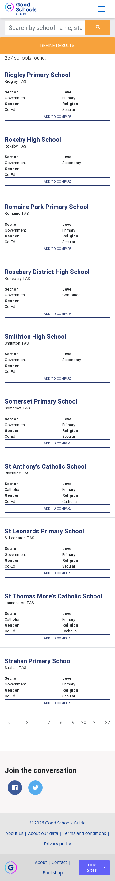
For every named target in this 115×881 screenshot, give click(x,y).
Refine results (57, 45)
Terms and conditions (84, 833)
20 (83, 722)
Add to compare (57, 117)
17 (47, 722)
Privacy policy (57, 843)
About (41, 862)
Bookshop (53, 873)
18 (59, 722)
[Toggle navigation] (102, 9)
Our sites (92, 867)
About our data (43, 833)
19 (71, 722)
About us (14, 833)
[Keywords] (45, 27)
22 (107, 722)
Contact (59, 862)
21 (95, 722)
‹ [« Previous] (9, 722)
